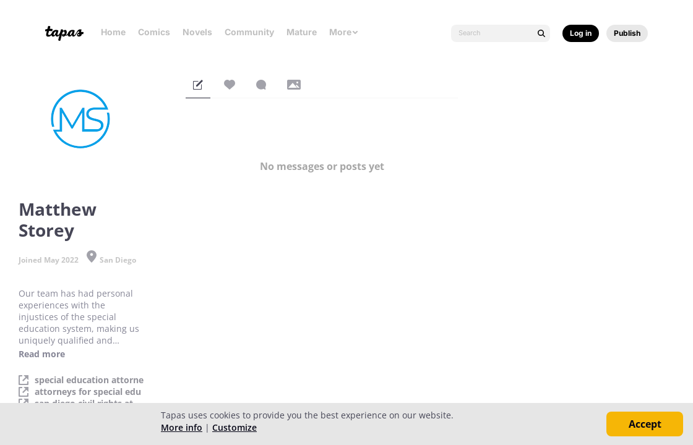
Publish (627, 33)
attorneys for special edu (88, 392)
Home (113, 32)
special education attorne (89, 380)
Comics (154, 32)
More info (181, 427)
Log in (581, 33)
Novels (197, 32)
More (344, 32)
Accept (645, 424)
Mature (301, 32)
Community (249, 32)
